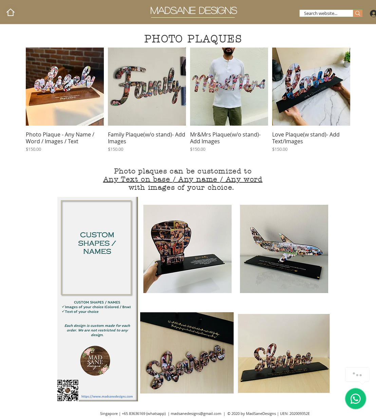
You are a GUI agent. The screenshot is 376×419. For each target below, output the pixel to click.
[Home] (10, 12)
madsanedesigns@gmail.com (196, 413)
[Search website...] (320, 13)
